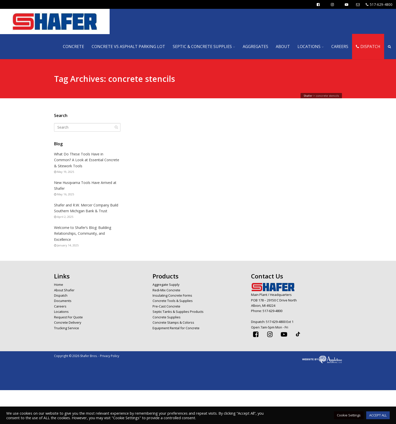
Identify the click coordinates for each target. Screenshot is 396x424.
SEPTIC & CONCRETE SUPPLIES (202, 46)
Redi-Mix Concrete (166, 290)
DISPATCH (368, 46)
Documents (62, 300)
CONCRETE (73, 46)
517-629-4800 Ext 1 (279, 321)
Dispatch (60, 295)
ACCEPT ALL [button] (378, 415)
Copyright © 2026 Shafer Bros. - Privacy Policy (86, 356)
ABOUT (283, 46)
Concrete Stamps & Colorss (173, 322)
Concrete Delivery (67, 322)
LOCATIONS (309, 46)
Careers (60, 306)
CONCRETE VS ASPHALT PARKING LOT (128, 46)
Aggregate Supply (166, 284)
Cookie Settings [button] (349, 415)
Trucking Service (66, 328)
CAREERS (339, 46)
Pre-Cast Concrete (166, 306)
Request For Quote (68, 317)
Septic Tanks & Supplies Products (178, 311)
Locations (61, 311)
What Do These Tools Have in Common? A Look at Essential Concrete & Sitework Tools (86, 160)
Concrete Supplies (167, 317)
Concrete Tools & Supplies (173, 300)
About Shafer (64, 290)
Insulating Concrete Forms (172, 295)
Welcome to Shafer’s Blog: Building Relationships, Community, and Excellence (82, 233)
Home (58, 284)
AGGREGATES (255, 46)
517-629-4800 (379, 4)
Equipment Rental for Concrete (176, 328)
